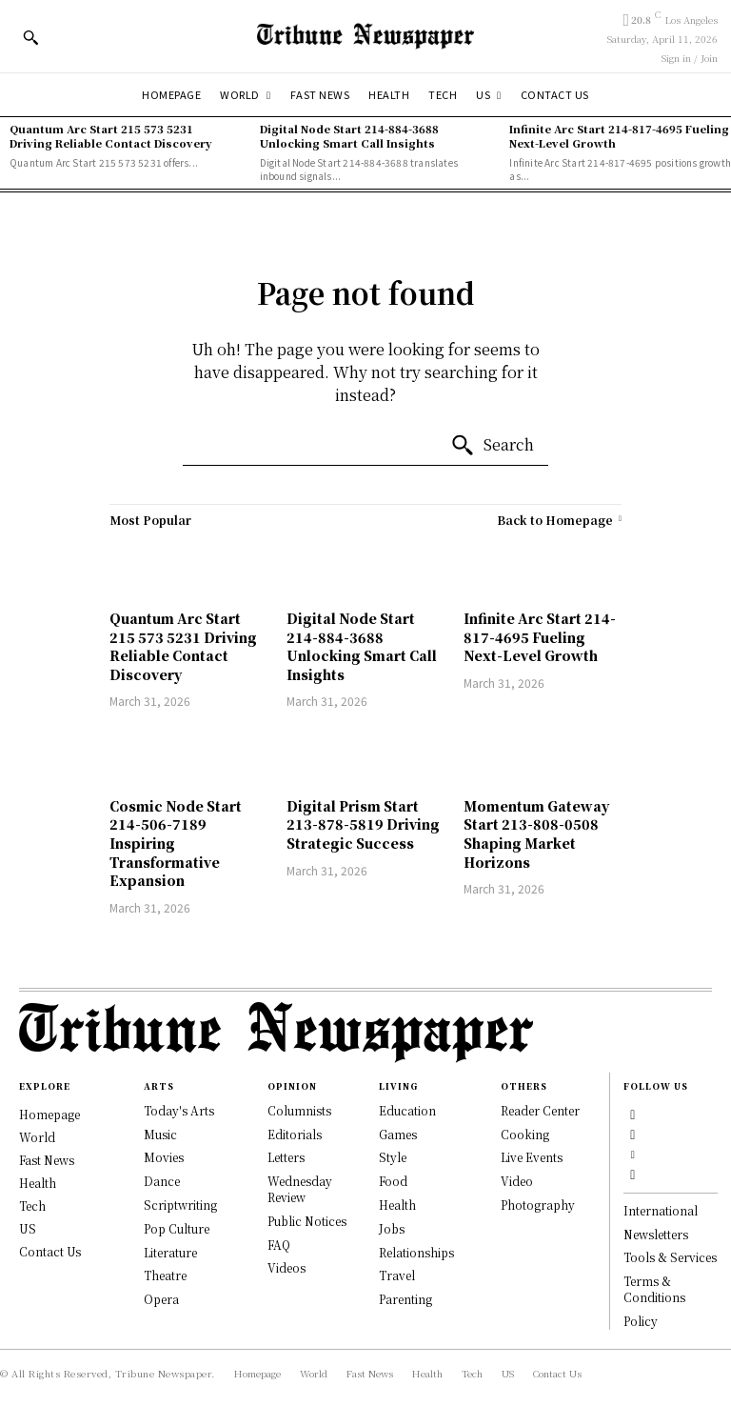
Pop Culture (176, 1228)
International (660, 1210)
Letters (286, 1157)
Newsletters (655, 1234)
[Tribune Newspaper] (365, 36)
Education (407, 1110)
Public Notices (306, 1221)
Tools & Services (670, 1258)
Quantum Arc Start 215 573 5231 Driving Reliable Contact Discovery (111, 136)
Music (160, 1134)
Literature (170, 1252)
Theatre (165, 1275)
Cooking (525, 1134)
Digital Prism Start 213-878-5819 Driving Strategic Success (363, 824)
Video (517, 1181)
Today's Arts (179, 1110)
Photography (538, 1204)
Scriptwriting (180, 1204)
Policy (640, 1321)
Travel (397, 1275)
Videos (286, 1267)
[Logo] (365, 1032)
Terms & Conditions (654, 1290)
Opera (161, 1299)
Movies (164, 1157)
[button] (30, 37)
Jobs (392, 1228)
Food (393, 1181)
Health (397, 1204)
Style (392, 1157)
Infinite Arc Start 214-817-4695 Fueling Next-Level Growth (619, 136)
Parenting (405, 1299)
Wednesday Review (299, 1189)
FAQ (278, 1244)
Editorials (294, 1134)
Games (398, 1134)
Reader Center (540, 1110)
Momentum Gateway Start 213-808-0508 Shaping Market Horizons (536, 834)
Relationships (416, 1252)
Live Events (532, 1157)
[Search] (492, 446)
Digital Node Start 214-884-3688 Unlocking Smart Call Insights (349, 136)
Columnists (299, 1110)
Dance (162, 1181)
